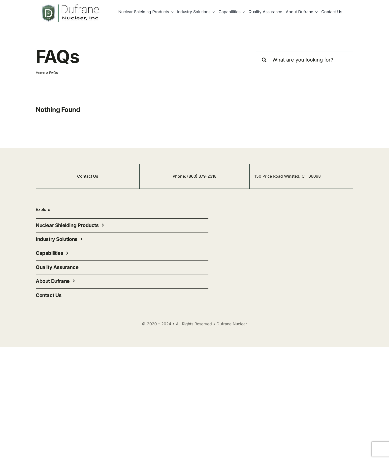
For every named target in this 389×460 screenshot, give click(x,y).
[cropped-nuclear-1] (71, 6)
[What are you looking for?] (304, 60)
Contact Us (87, 176)
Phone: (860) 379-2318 (195, 176)
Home (40, 72)
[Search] (264, 60)
